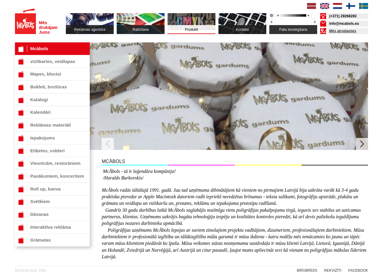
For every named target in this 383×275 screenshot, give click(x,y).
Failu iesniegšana (293, 29)
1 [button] (226, 144)
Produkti (191, 29)
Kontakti (242, 29)
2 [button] (232, 144)
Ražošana (141, 29)
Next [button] (362, 144)
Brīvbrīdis (307, 270)
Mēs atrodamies (342, 31)
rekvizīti (332, 270)
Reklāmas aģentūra (89, 29)
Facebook (358, 270)
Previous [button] (108, 144)
